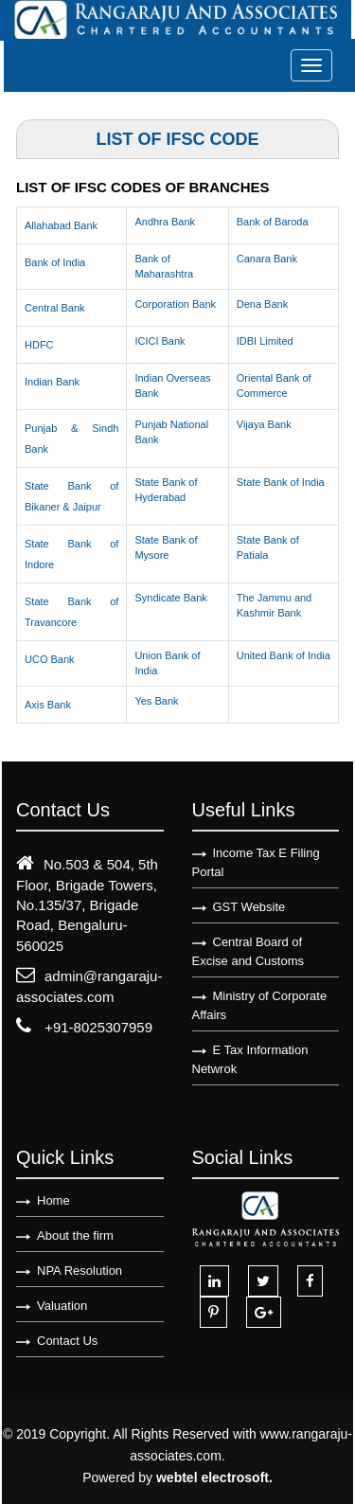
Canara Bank (267, 258)
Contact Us (67, 1341)
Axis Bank (48, 704)
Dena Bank (262, 304)
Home (53, 1200)
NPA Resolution (79, 1270)
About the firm (75, 1235)
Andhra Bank (164, 221)
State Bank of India (281, 482)
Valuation (62, 1305)
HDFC (39, 344)
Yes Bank (156, 701)
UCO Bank (50, 659)
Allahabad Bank (61, 225)
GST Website (249, 907)
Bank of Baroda (273, 221)
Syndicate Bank (170, 597)
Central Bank (55, 307)
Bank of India (55, 262)
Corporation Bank (175, 304)
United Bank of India (283, 655)
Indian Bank (52, 381)
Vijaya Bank (264, 424)
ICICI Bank (159, 341)
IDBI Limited (265, 341)
